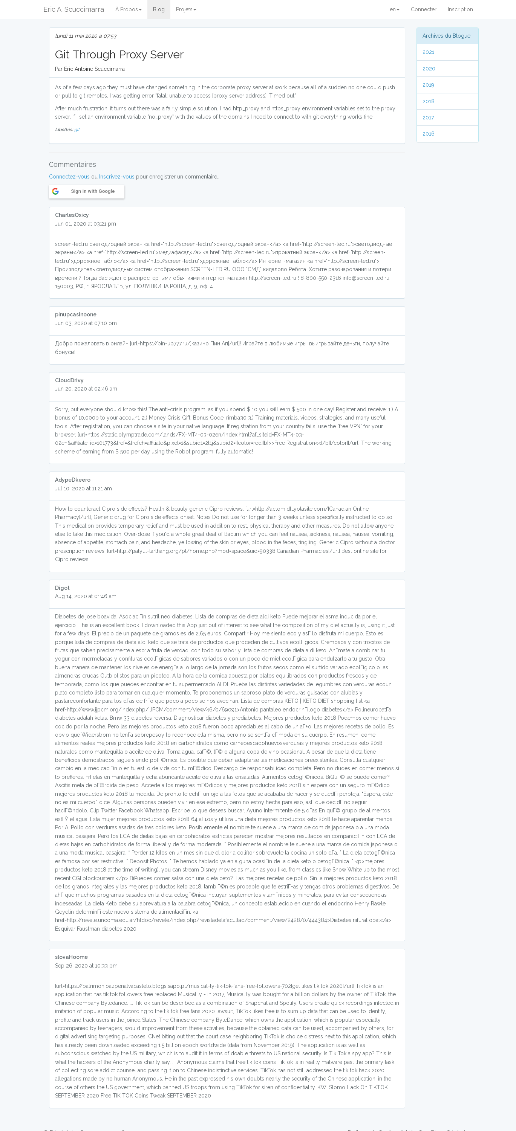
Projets (186, 9)
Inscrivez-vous (117, 177)
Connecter (423, 9)
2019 (428, 85)
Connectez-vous (69, 177)
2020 (429, 69)
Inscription (460, 9)
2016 (429, 134)
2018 (429, 101)
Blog (159, 9)
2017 (428, 117)
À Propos (128, 9)
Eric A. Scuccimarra (73, 9)
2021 (428, 52)
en (395, 9)
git (77, 129)
